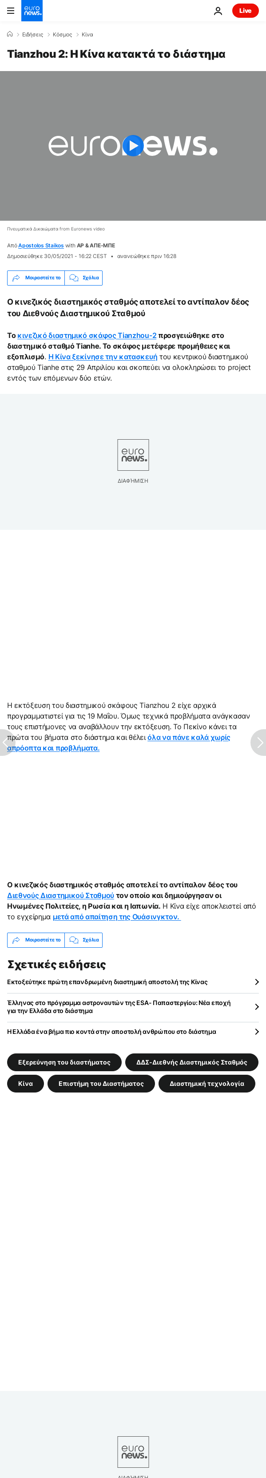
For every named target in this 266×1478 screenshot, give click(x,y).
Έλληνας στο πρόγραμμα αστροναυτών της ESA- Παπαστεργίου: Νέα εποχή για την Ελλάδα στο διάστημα (119, 1006)
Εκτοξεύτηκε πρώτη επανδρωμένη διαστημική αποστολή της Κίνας (107, 981)
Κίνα (87, 34)
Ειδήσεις (32, 34)
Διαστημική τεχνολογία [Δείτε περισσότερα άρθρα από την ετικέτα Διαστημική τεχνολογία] (207, 1083)
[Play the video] (133, 146)
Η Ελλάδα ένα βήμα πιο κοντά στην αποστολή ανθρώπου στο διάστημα (111, 1031)
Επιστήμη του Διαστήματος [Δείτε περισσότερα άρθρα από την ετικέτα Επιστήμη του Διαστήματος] (101, 1083)
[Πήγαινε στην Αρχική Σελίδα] (32, 10)
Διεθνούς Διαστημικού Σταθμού (60, 895)
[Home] (9, 34)
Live (245, 10)
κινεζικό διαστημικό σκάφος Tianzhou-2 (86, 335)
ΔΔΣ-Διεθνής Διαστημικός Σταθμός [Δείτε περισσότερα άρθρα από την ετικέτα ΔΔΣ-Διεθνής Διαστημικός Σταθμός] (191, 1061)
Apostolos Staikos (41, 245)
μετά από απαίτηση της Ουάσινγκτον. (117, 916)
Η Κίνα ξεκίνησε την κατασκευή (103, 356)
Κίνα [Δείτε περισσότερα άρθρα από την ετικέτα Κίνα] (25, 1083)
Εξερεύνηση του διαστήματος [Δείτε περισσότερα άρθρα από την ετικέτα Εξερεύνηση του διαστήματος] (64, 1061)
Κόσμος (62, 34)
